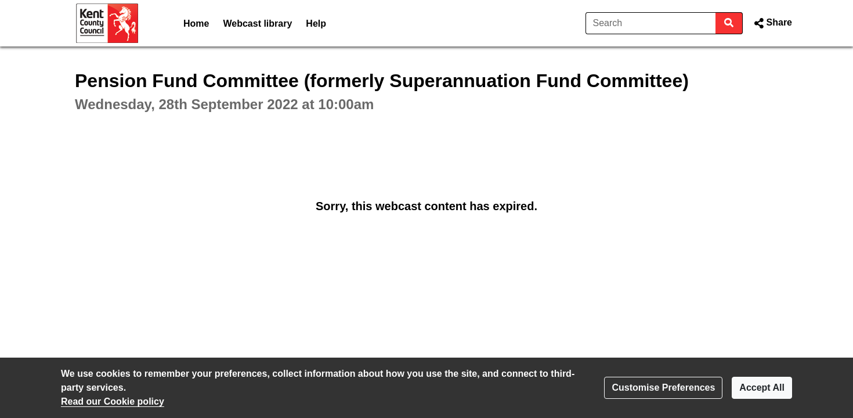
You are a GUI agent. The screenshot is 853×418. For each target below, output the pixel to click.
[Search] (650, 23)
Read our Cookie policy (112, 401)
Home (196, 23)
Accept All (762, 387)
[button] (772, 23)
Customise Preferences (663, 387)
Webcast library (257, 23)
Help (316, 23)
